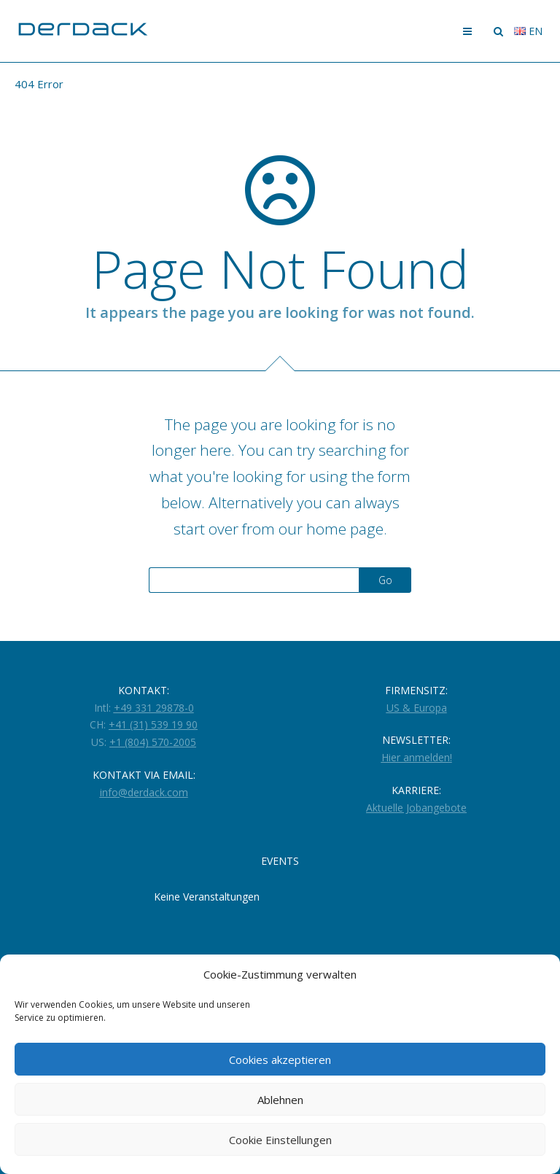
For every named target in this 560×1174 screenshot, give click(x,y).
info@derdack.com (144, 792)
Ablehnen (280, 1099)
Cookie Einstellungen (280, 1139)
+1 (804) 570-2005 (152, 742)
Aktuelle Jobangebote (416, 808)
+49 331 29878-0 (154, 708)
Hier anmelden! (416, 757)
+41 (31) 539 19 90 (153, 724)
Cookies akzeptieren (280, 1059)
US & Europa (416, 708)
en (528, 31)
